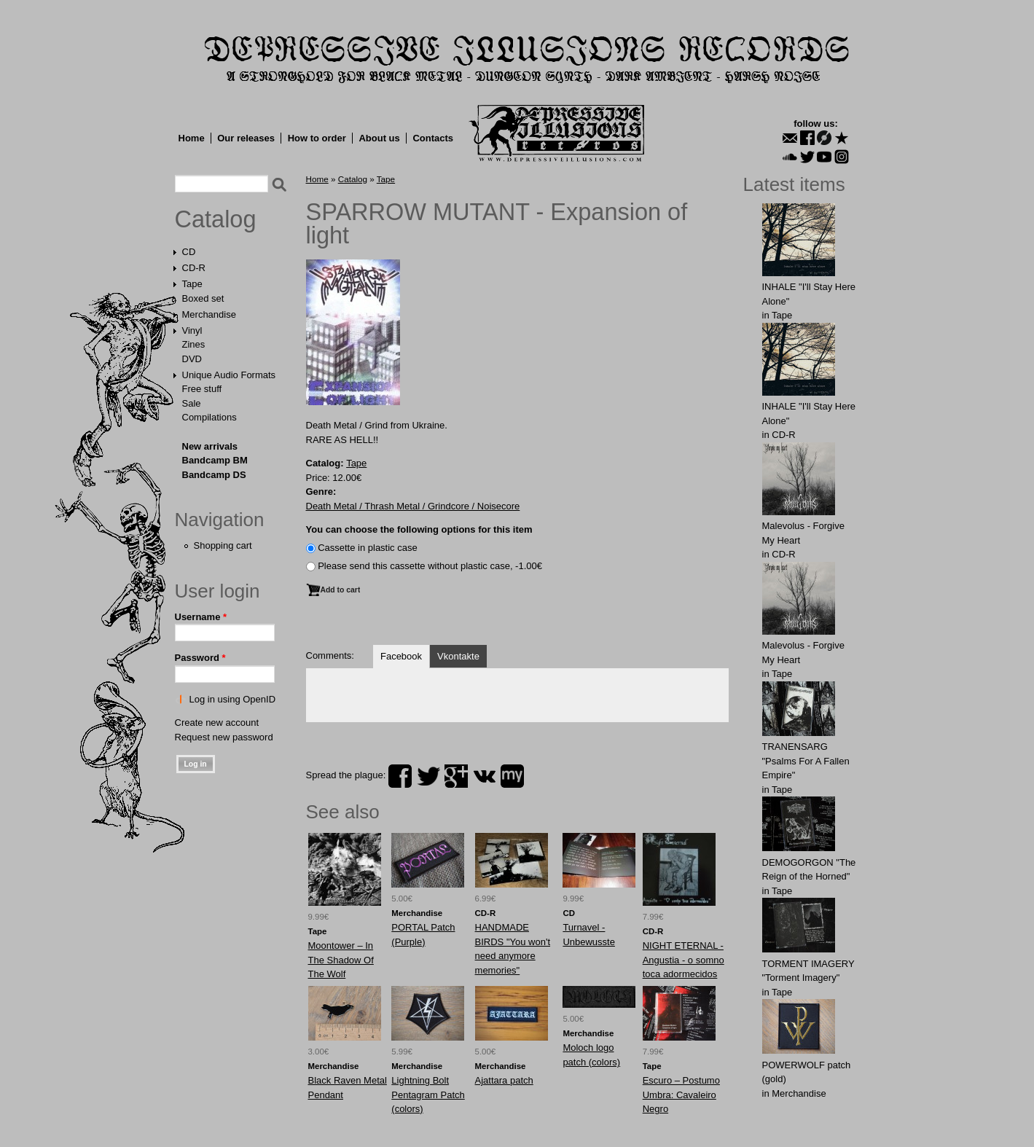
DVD (192, 358)
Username (201, 616)
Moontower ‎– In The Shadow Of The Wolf (341, 959)
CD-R (194, 267)
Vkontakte (458, 656)
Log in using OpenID (232, 699)
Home (192, 138)
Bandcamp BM (215, 460)
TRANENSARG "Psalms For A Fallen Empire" (806, 760)
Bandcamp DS (214, 474)
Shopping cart (223, 545)
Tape (192, 283)
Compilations (209, 417)
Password (200, 657)
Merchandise (209, 314)
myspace (512, 776)
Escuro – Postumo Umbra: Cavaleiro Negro (681, 1094)
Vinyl (192, 330)
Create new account (217, 722)
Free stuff (202, 388)
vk (484, 776)
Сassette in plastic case (368, 547)
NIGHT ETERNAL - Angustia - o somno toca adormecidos (683, 959)
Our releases (246, 138)
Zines (193, 344)
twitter (428, 776)
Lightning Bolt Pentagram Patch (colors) (427, 1094)
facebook (400, 776)
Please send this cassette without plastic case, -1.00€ (430, 565)
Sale (191, 403)
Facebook (401, 656)
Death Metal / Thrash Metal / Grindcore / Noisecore (413, 506)
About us (379, 138)
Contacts (432, 138)
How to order (317, 138)
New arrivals (210, 446)
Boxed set (203, 298)
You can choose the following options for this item (419, 529)
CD (189, 251)
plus (456, 776)
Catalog (215, 219)
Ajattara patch (504, 1080)
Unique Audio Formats (229, 374)
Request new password (224, 737)
